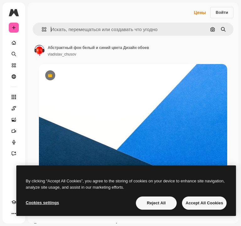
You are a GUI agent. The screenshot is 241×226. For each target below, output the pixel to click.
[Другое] (14, 213)
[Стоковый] (14, 65)
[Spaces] (14, 108)
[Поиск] (14, 54)
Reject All (156, 203)
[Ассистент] (14, 153)
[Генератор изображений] (14, 120)
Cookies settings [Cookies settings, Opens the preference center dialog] (42, 202)
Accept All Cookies (204, 203)
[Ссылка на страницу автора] (39, 50)
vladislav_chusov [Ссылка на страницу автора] (62, 54)
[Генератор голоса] (14, 142)
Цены (200, 12)
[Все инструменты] (14, 97)
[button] (41, 29)
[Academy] (14, 202)
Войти (222, 12)
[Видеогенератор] (14, 131)
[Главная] (14, 43)
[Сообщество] (14, 77)
